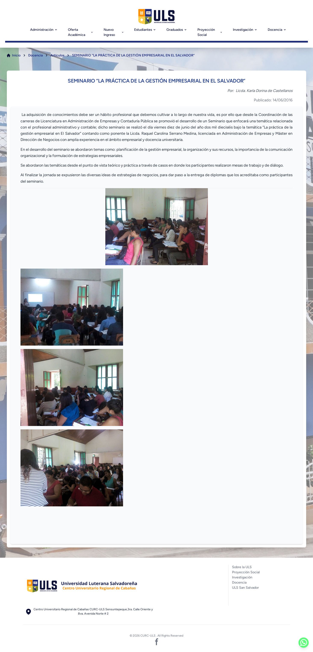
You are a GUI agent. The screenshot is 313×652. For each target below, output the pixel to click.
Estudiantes (145, 30)
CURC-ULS (148, 635)
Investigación (245, 30)
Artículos (57, 55)
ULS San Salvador (245, 587)
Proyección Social (209, 32)
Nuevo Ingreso (114, 32)
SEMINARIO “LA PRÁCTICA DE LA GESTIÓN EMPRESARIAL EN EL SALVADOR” (133, 55)
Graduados (176, 30)
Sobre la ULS (242, 567)
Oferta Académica (80, 32)
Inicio (16, 55)
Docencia (277, 30)
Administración (44, 30)
